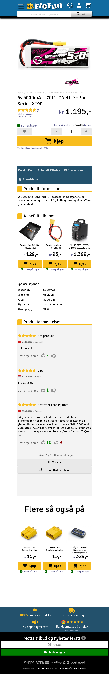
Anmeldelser (29, 179)
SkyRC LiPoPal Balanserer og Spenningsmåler (79, 550)
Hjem (20, 92)
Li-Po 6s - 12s (73, 92)
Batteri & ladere (35, 92)
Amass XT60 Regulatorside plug (54, 548)
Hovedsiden (29, 668)
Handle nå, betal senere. (72, 125)
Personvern (80, 668)
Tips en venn (74, 170)
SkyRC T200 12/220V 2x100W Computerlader (79, 246)
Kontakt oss (52, 668)
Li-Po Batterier (55, 92)
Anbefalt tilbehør (49, 170)
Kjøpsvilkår (66, 668)
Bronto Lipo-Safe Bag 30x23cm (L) (30, 246)
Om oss (40, 668)
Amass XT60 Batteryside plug (29, 548)
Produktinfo (26, 170)
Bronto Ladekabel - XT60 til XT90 (55, 246)
